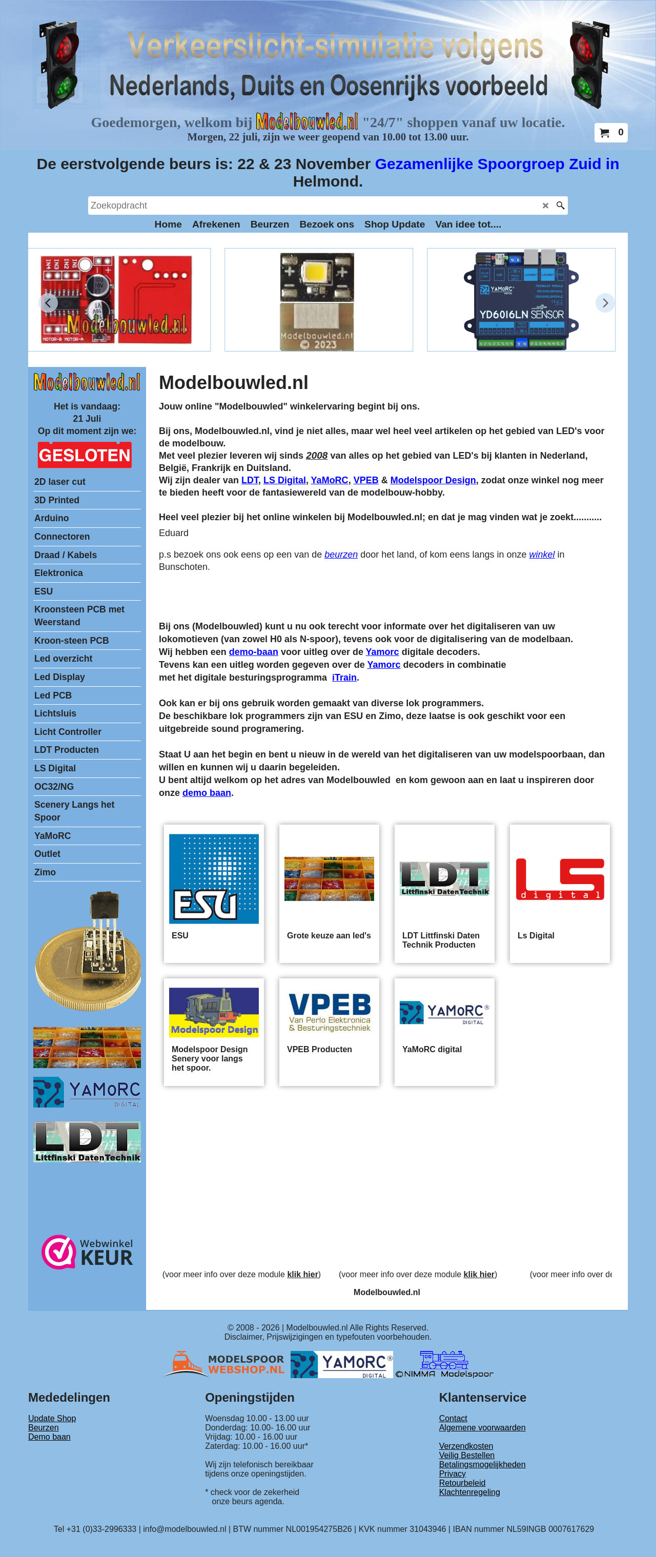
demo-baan (253, 652)
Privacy (452, 1473)
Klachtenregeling (469, 1492)
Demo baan (49, 1436)
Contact (453, 1418)
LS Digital (284, 480)
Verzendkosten (466, 1446)
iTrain (344, 677)
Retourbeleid (462, 1483)
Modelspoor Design (433, 480)
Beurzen (43, 1427)
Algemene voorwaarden (482, 1427)
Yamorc (382, 652)
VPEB (366, 480)
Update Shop (52, 1418)
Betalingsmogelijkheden (482, 1464)
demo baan (206, 793)
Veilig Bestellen (467, 1455)
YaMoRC (329, 480)
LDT (249, 480)
